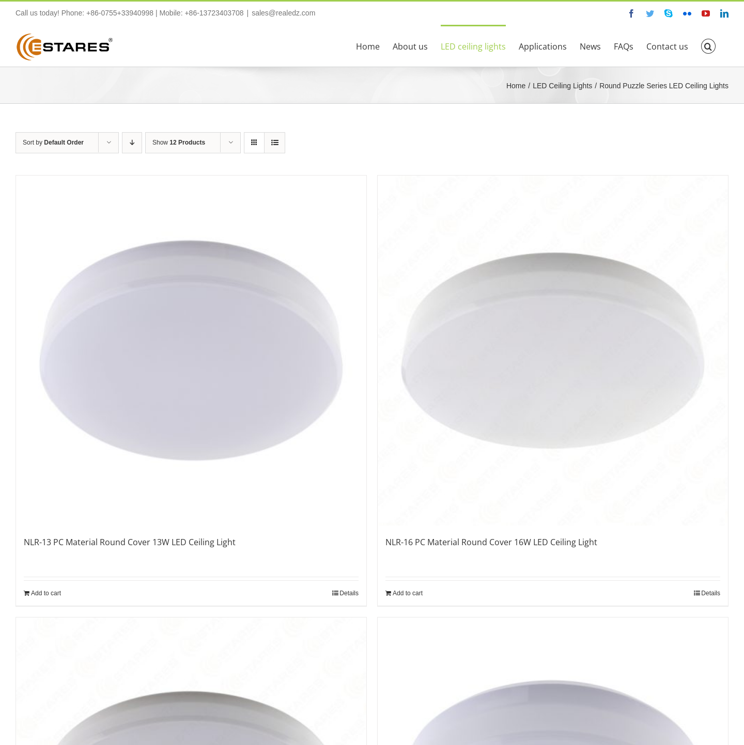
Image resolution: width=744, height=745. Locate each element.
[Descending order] (132, 142)
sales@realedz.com (283, 13)
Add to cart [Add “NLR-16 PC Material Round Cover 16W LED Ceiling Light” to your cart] (408, 593)
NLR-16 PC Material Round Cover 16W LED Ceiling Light (491, 542)
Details (349, 593)
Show (178, 142)
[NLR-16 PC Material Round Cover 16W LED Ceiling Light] (553, 351)
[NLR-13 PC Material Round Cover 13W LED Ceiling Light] (191, 351)
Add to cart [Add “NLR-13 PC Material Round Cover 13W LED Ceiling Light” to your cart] (46, 593)
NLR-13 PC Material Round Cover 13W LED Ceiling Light (130, 542)
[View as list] (275, 143)
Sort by (53, 142)
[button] (708, 45)
